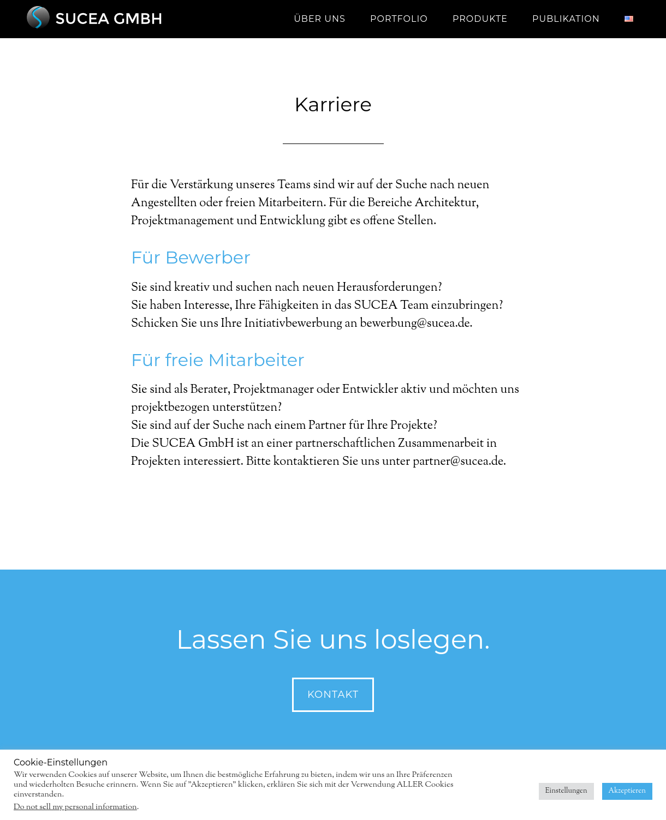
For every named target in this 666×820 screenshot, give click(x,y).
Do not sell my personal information (75, 807)
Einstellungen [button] (566, 791)
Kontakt (333, 695)
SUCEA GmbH (120, 19)
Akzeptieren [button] (627, 791)
